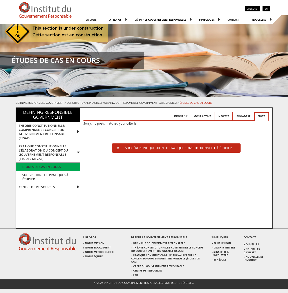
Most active (202, 116)
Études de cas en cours (41, 167)
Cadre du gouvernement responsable (158, 266)
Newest (223, 116)
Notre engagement (98, 247)
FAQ (135, 275)
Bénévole (220, 259)
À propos (115, 19)
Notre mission (94, 243)
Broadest (243, 116)
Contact (233, 19)
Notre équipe (94, 256)
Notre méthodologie (99, 252)
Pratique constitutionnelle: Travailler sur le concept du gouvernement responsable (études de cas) (165, 258)
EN (266, 8)
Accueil (91, 19)
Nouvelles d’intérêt (252, 250)
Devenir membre (224, 247)
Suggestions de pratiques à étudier (45, 177)
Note (261, 116)
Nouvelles (259, 19)
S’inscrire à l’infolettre (220, 253)
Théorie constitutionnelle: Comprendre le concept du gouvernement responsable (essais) (167, 249)
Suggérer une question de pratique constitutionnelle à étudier (178, 148)
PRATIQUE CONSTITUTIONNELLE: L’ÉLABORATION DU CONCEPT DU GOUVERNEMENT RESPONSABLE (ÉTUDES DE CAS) (43, 152)
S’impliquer (206, 19)
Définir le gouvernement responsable (160, 19)
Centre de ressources (37, 187)
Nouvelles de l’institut (253, 258)
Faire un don (222, 243)
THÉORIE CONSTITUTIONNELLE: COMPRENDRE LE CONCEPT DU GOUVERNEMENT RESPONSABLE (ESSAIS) (42, 131)
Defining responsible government (40, 103)
